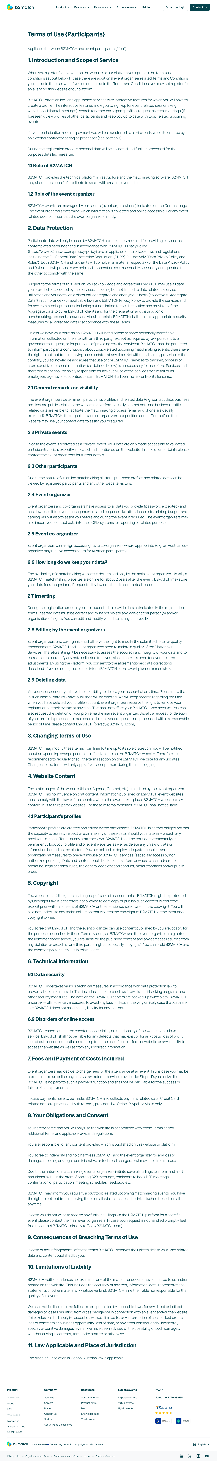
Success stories (90, 1397)
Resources (103, 7)
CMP (10, 1409)
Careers (48, 1403)
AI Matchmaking (16, 1426)
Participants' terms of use (66, 1456)
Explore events (126, 7)
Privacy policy (13, 1456)
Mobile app (13, 1421)
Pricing (146, 7)
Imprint (87, 1456)
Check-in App (14, 1432)
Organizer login (175, 7)
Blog (83, 1408)
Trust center (88, 1419)
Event (10, 1403)
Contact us (200, 7)
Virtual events (126, 1403)
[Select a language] (201, 1444)
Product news (88, 1403)
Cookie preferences (105, 1456)
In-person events (127, 1397)
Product (63, 7)
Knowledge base (90, 1413)
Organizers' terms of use (37, 1456)
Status (48, 1419)
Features (82, 7)
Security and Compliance (58, 1424)
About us (49, 1397)
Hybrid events (125, 1408)
